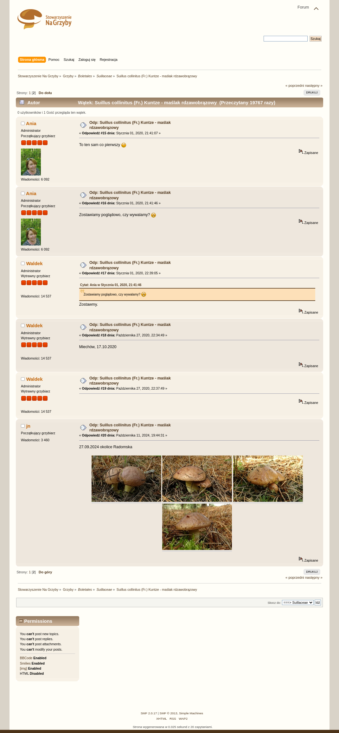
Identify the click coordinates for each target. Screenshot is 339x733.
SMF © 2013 (168, 713)
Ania (31, 123)
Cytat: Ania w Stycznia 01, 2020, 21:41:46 (111, 285)
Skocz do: (274, 602)
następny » (314, 85)
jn (28, 426)
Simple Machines (191, 713)
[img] (23, 668)
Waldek (34, 263)
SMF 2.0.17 (149, 713)
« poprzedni (294, 85)
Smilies (25, 663)
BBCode (26, 658)
